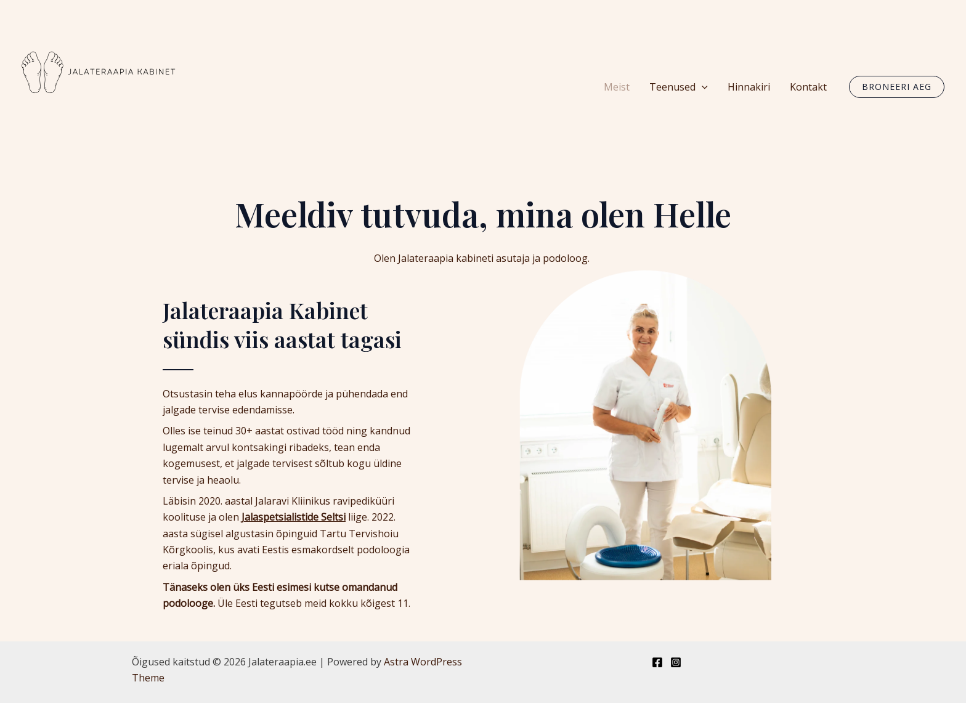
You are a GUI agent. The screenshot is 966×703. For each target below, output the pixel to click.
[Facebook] (657, 662)
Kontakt (808, 87)
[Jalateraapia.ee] (99, 85)
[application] (702, 87)
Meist (617, 87)
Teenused (678, 87)
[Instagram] (675, 662)
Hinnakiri (749, 87)
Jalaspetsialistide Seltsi (294, 517)
